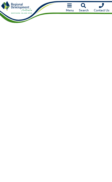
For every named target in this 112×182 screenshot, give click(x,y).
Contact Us (101, 7)
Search (84, 7)
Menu (70, 7)
